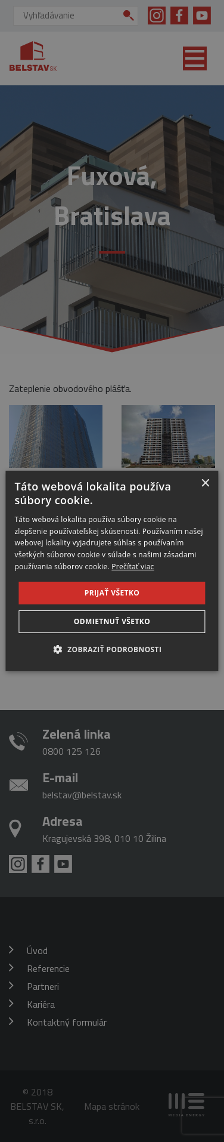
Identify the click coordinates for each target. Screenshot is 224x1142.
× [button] (205, 483)
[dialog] (111, 571)
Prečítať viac (132, 566)
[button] (112, 649)
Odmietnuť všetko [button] (112, 621)
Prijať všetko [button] (112, 593)
